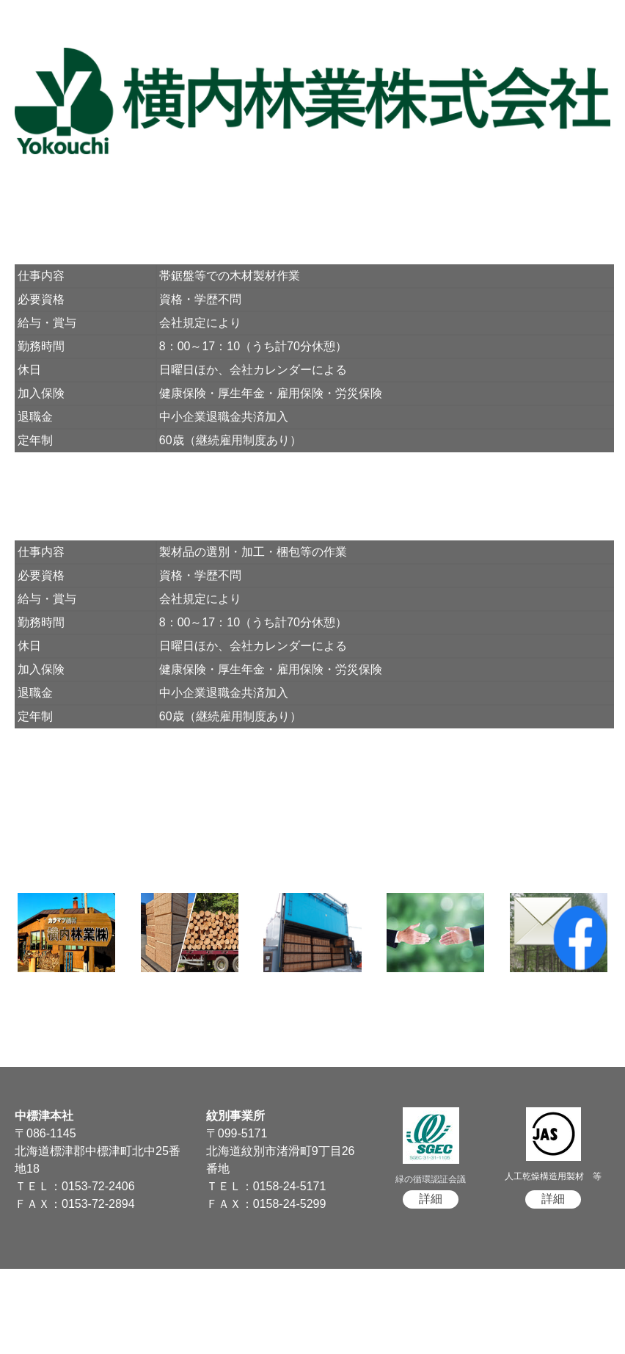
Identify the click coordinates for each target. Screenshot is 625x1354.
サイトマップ (33, 1311)
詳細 (430, 1198)
